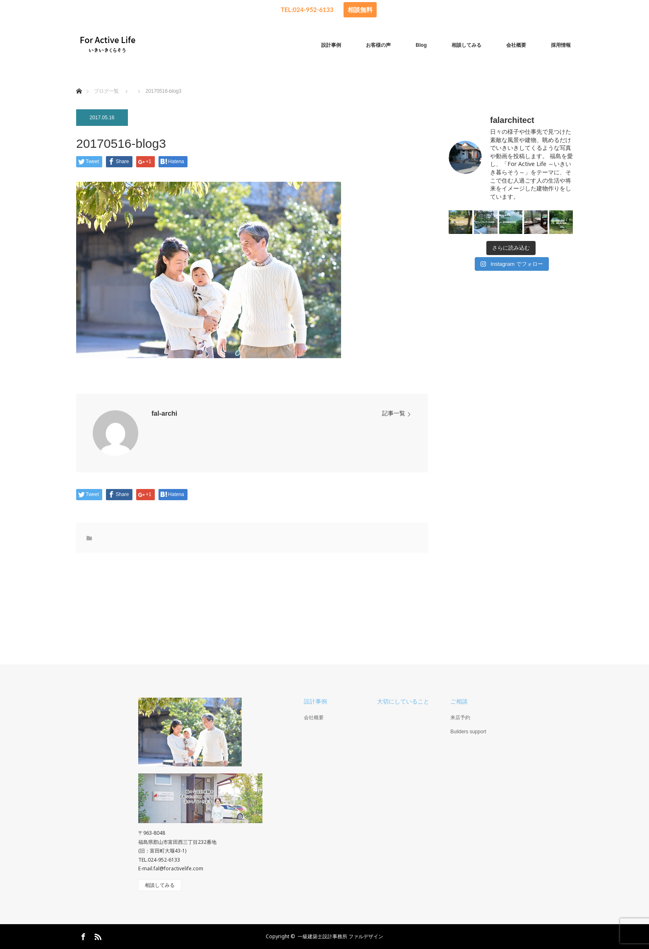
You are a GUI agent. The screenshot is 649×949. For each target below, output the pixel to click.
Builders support (468, 732)
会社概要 (516, 45)
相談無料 (360, 9)
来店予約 (460, 717)
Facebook (82, 935)
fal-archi (164, 413)
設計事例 (331, 45)
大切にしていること (403, 701)
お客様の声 (378, 45)
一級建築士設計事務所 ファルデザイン (340, 936)
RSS (97, 935)
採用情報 (561, 45)
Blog (421, 45)
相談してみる (466, 45)
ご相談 (459, 701)
